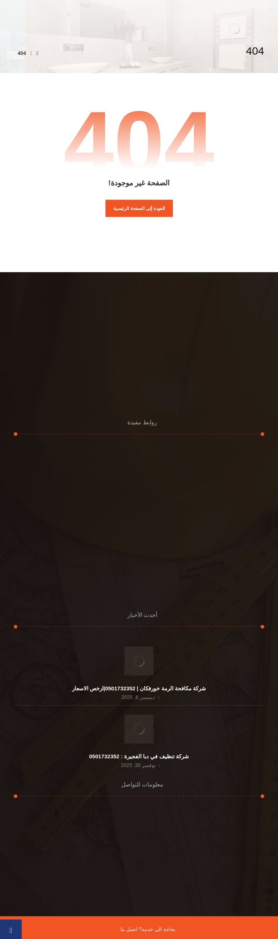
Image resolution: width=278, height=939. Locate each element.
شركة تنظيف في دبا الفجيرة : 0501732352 (139, 756)
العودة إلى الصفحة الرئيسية (139, 208)
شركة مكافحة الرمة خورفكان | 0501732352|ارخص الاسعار (139, 688)
